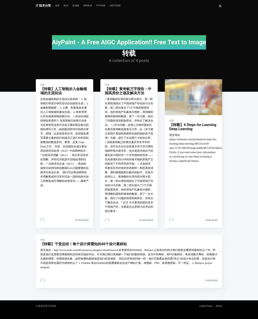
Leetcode (115, 5)
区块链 (76, 5)
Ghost (219, 306)
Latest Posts (205, 306)
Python (100, 5)
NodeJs (87, 5)
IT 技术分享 (43, 5)
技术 (66, 5)
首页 (57, 5)
